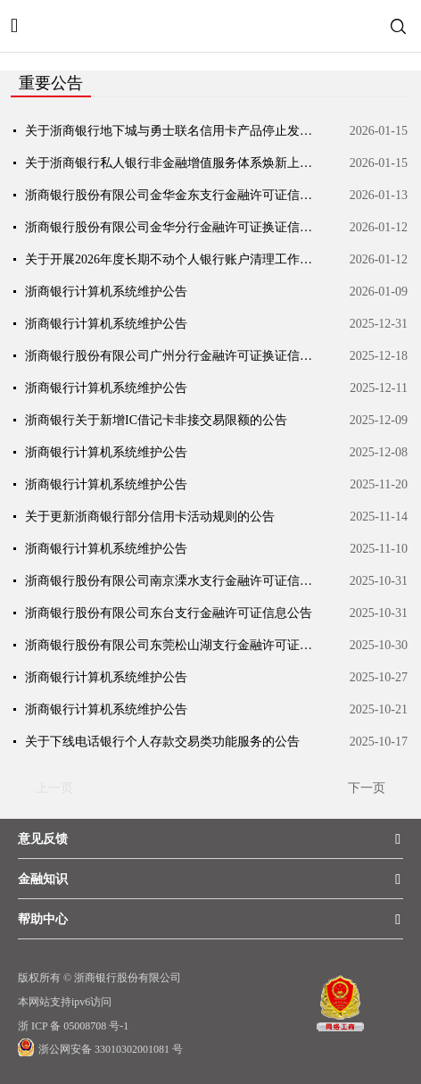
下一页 (366, 788)
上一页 (54, 788)
